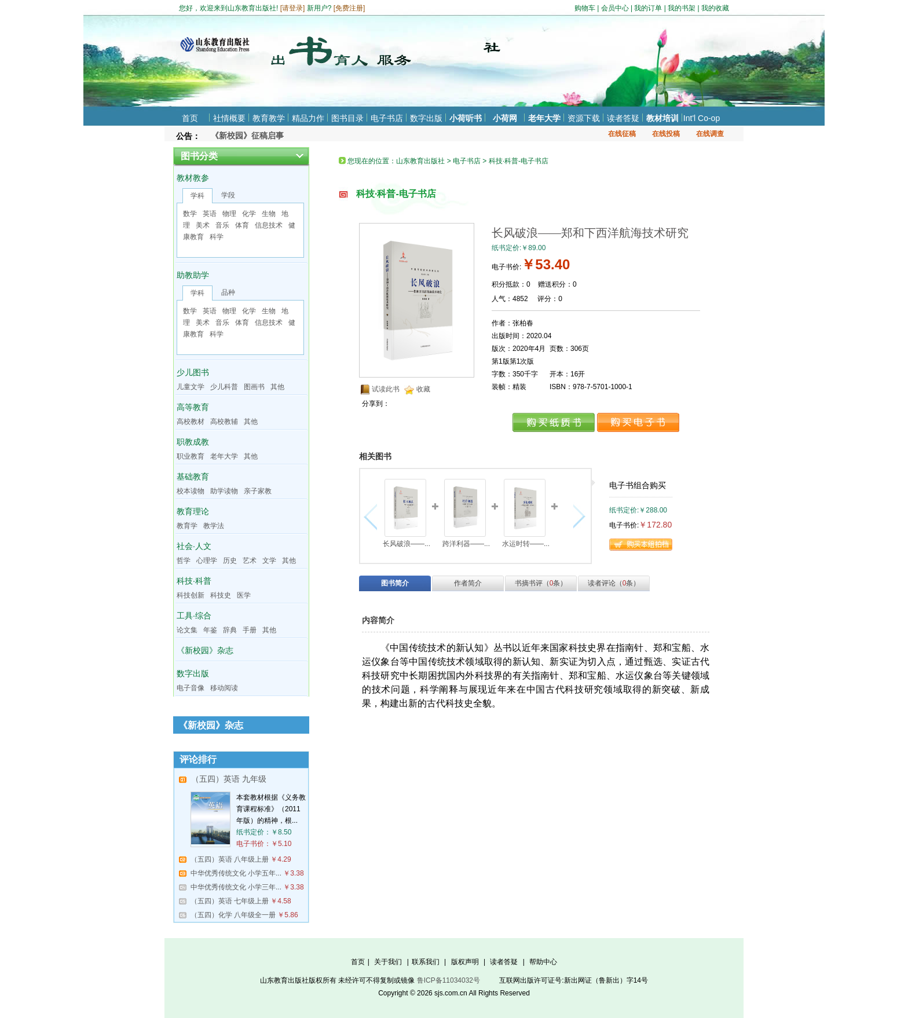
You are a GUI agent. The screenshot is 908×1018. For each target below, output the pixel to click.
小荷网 (505, 118)
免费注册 (349, 8)
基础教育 (193, 476)
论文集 (187, 630)
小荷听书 (465, 118)
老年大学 (544, 118)
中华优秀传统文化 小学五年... (236, 873)
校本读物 (190, 491)
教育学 (187, 526)
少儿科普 (224, 387)
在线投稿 (666, 134)
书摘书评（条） (541, 583)
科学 (217, 237)
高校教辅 (224, 422)
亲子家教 (258, 491)
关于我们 (388, 962)
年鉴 (210, 630)
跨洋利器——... (466, 544)
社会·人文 (194, 546)
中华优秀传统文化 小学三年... (236, 887)
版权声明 (465, 962)
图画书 (254, 387)
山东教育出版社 (420, 161)
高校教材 (190, 422)
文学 (269, 560)
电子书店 (387, 118)
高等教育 (193, 407)
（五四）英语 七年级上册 (230, 901)
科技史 (220, 595)
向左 (373, 516)
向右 (578, 516)
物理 (229, 214)
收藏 (423, 389)
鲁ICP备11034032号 (448, 980)
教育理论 (193, 511)
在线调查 (710, 134)
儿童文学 (190, 387)
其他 (277, 387)
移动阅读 (224, 688)
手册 (250, 630)
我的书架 (681, 8)
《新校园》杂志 (205, 650)
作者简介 (468, 583)
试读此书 (386, 389)
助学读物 (224, 491)
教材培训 (662, 118)
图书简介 (395, 583)
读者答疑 (623, 118)
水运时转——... (526, 544)
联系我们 (426, 962)
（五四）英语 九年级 (228, 778)
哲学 (184, 560)
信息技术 (269, 225)
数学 (190, 214)
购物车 (584, 8)
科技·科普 (194, 580)
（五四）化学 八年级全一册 (233, 915)
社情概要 (229, 118)
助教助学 (193, 275)
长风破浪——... (406, 544)
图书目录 (347, 118)
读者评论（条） (614, 583)
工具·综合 (194, 615)
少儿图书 (193, 372)
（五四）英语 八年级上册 (230, 859)
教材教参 (193, 177)
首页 (190, 118)
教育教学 (268, 118)
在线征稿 (622, 134)
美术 (203, 225)
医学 (244, 595)
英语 (210, 214)
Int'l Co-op (701, 118)
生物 (269, 214)
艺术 (250, 560)
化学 (249, 214)
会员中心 (615, 8)
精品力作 (308, 118)
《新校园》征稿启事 (247, 135)
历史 (230, 560)
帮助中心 (543, 962)
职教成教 (193, 441)
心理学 (206, 560)
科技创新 (190, 595)
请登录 (292, 8)
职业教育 (190, 456)
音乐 (222, 225)
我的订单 (648, 8)
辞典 (230, 630)
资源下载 (584, 118)
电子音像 (190, 688)
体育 (242, 225)
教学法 (213, 526)
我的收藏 (715, 8)
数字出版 (426, 118)
